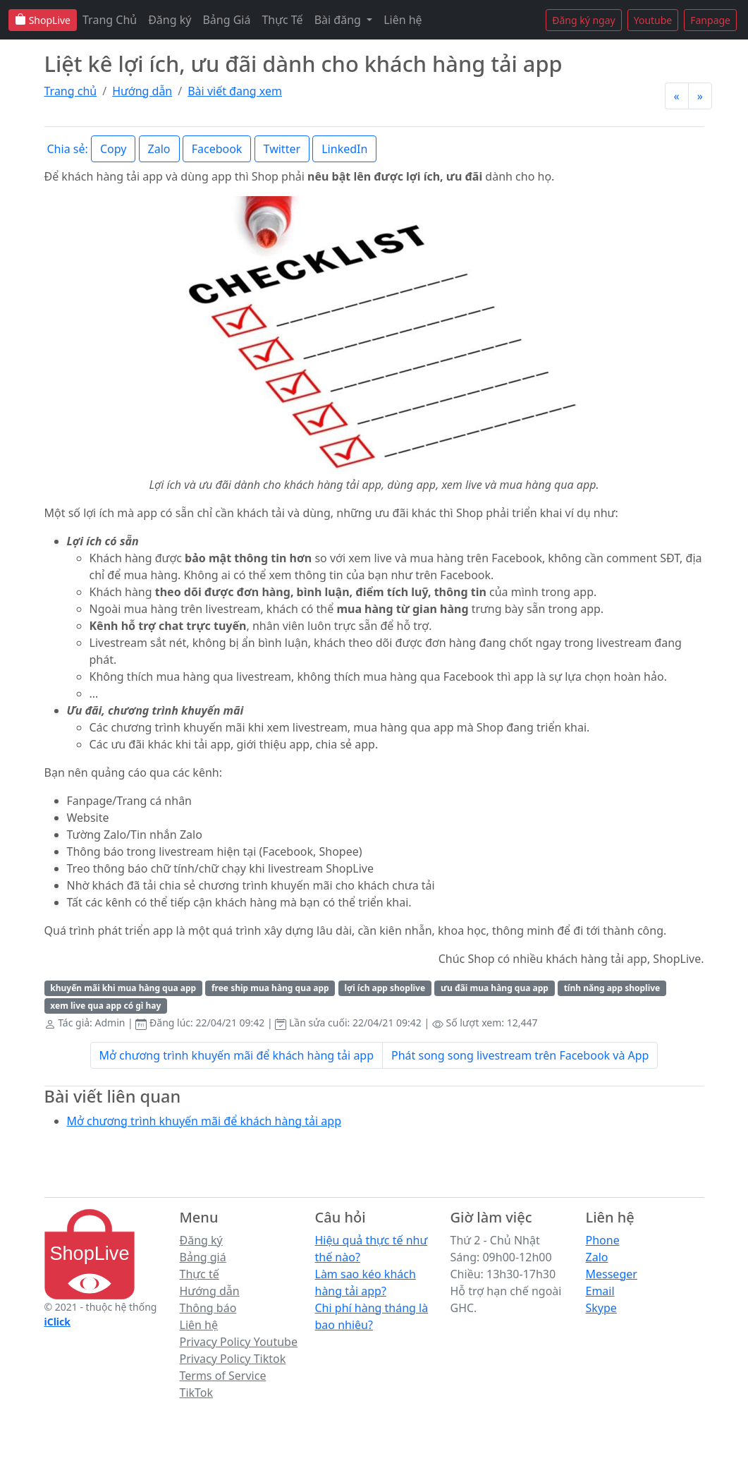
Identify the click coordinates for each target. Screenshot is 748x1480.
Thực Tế (282, 20)
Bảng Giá (226, 20)
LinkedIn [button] (344, 149)
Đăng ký (169, 20)
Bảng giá (203, 1257)
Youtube (653, 20)
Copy (113, 149)
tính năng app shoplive (612, 988)
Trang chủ (70, 91)
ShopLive (42, 20)
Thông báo (208, 1308)
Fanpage (710, 20)
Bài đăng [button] (339, 20)
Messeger (611, 1274)
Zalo (597, 1257)
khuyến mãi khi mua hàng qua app (123, 988)
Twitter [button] (282, 149)
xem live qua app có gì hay (105, 1006)
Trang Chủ (109, 20)
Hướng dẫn (142, 91)
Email (600, 1291)
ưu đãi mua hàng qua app (494, 988)
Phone (603, 1240)
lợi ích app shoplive (384, 988)
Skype (601, 1308)
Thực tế (199, 1274)
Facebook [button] (217, 149)
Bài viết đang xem (235, 91)
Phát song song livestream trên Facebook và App (520, 1055)
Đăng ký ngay (583, 20)
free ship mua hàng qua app (270, 988)
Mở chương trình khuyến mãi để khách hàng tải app (236, 1055)
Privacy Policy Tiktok (233, 1358)
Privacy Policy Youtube (239, 1341)
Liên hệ (403, 20)
